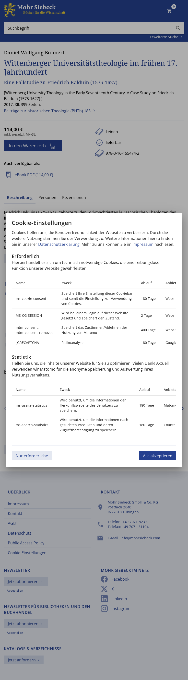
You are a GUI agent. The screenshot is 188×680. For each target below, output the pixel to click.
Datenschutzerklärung (59, 244)
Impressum (142, 244)
